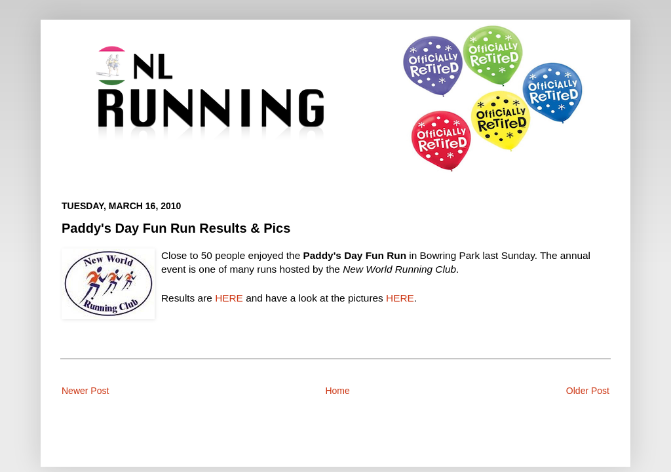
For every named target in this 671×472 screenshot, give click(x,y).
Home (337, 390)
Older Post (587, 390)
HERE (229, 298)
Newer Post (85, 390)
